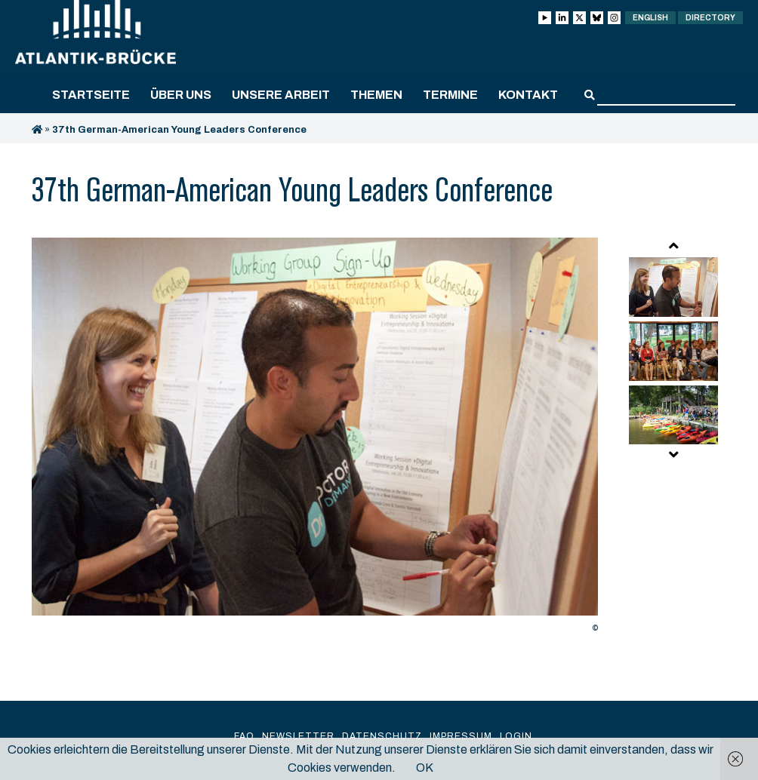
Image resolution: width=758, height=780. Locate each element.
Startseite (91, 94)
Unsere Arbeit (281, 94)
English (650, 18)
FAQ (244, 736)
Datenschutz (382, 736)
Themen (376, 94)
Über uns (180, 94)
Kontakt (528, 94)
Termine (450, 94)
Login (516, 736)
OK (424, 767)
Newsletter (298, 736)
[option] (315, 439)
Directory (710, 18)
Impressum (461, 736)
